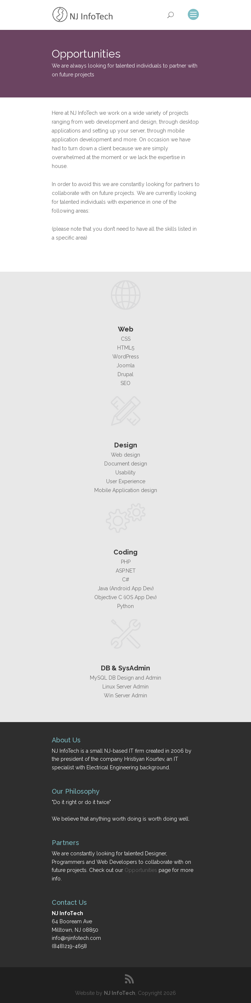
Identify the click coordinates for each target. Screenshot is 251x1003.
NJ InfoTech (119, 993)
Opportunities (141, 870)
